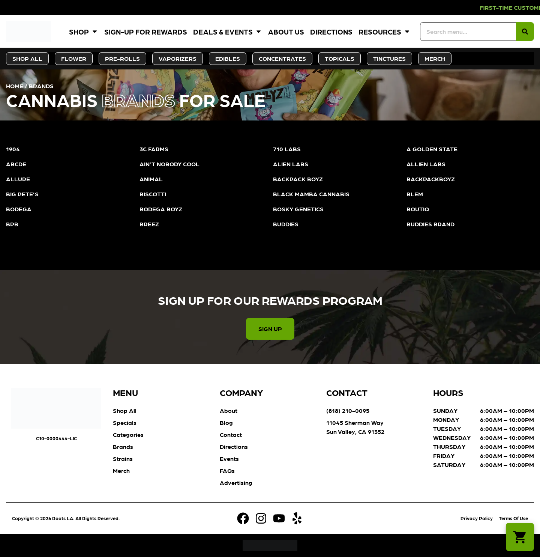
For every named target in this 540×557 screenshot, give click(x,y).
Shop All (124, 410)
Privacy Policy (476, 518)
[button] (520, 537)
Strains (123, 458)
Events (229, 458)
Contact (231, 434)
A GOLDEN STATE (432, 148)
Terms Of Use (513, 518)
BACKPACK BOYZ (298, 178)
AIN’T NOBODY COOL (170, 163)
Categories (128, 434)
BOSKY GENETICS (298, 208)
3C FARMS (154, 148)
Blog (226, 422)
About (228, 410)
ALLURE (18, 178)
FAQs (227, 470)
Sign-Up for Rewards (145, 31)
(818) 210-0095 (347, 410)
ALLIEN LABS (426, 163)
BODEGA (19, 208)
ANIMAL (151, 178)
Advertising (236, 482)
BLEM (414, 193)
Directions (331, 31)
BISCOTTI (153, 193)
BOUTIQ (417, 208)
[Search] (525, 31)
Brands (123, 446)
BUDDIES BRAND (430, 223)
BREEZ (149, 223)
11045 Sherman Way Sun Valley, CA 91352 (355, 427)
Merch (121, 470)
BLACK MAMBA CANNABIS (311, 193)
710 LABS (287, 148)
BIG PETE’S (22, 193)
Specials (124, 422)
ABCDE (16, 163)
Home (14, 85)
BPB (12, 223)
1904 (13, 148)
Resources (384, 31)
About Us (286, 31)
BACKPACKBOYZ (430, 178)
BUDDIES (285, 223)
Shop (83, 31)
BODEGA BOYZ (161, 208)
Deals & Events (227, 31)
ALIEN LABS (290, 163)
